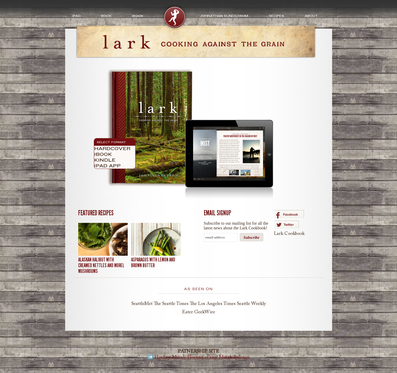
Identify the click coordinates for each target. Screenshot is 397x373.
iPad (76, 16)
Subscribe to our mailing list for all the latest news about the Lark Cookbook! (236, 225)
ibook (137, 16)
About (311, 16)
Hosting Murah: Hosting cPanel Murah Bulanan (202, 357)
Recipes (276, 16)
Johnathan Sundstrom (224, 16)
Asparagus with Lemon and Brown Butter (153, 262)
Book (106, 16)
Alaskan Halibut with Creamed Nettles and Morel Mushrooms (101, 265)
